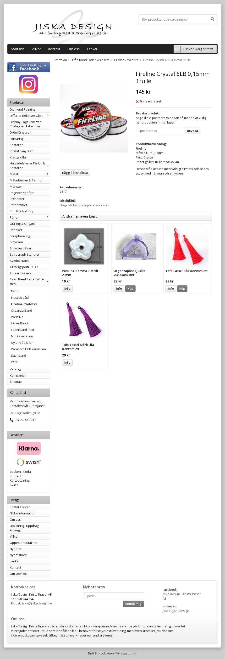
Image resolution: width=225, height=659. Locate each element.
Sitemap (16, 381)
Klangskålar (18, 157)
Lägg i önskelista (75, 172)
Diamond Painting (22, 109)
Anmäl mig (133, 604)
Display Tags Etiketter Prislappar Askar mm (25, 124)
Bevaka (192, 131)
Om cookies (18, 573)
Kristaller (16, 145)
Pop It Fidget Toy (21, 211)
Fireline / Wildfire (24, 304)
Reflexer (16, 230)
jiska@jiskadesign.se (25, 413)
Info (67, 288)
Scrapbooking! (20, 236)
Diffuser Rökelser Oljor (30, 115)
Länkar (92, 49)
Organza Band (21, 310)
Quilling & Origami (22, 223)
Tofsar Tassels (20, 273)
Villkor (36, 49)
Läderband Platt (22, 329)
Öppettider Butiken (23, 543)
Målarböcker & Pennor (26, 180)
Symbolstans (19, 261)
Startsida (18, 49)
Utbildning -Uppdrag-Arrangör (25, 528)
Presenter (17, 199)
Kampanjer (18, 375)
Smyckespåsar (20, 248)
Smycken (16, 242)
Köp (130, 288)
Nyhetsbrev (18, 555)
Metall (30, 174)
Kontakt (54, 49)
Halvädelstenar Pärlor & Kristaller (30, 165)
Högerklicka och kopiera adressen (85, 205)
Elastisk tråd (20, 297)
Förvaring (16, 138)
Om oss (73, 49)
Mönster (16, 186)
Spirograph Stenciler (24, 254)
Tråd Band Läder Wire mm (30, 281)
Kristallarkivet (20, 507)
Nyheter (16, 548)
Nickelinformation (22, 513)
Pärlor (30, 217)
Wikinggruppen (126, 653)
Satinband (18, 355)
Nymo (15, 291)
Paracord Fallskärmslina (28, 349)
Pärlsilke (17, 317)
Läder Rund (19, 323)
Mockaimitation (22, 336)
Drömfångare (19, 132)
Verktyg (15, 369)
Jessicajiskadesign (176, 610)
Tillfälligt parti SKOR (24, 267)
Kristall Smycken (21, 151)
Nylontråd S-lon (22, 342)
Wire (14, 362)
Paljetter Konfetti (22, 193)
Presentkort (18, 205)
